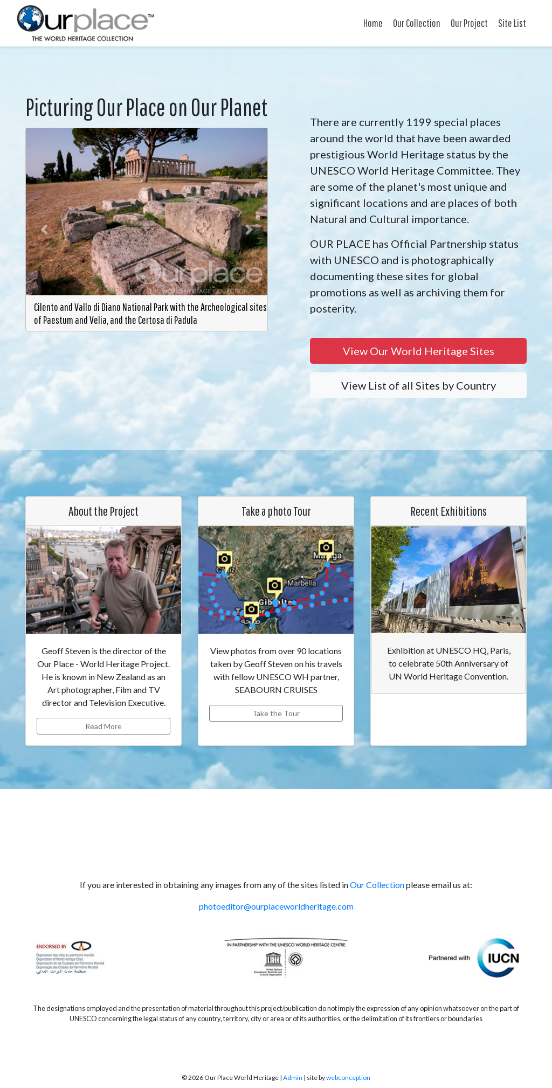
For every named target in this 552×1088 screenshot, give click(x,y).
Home (373, 23)
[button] (44, 229)
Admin (292, 1077)
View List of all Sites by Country (418, 385)
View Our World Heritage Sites (418, 350)
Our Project (469, 23)
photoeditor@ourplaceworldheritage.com (276, 906)
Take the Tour (276, 713)
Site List (512, 23)
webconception (348, 1077)
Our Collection (416, 23)
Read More (103, 726)
